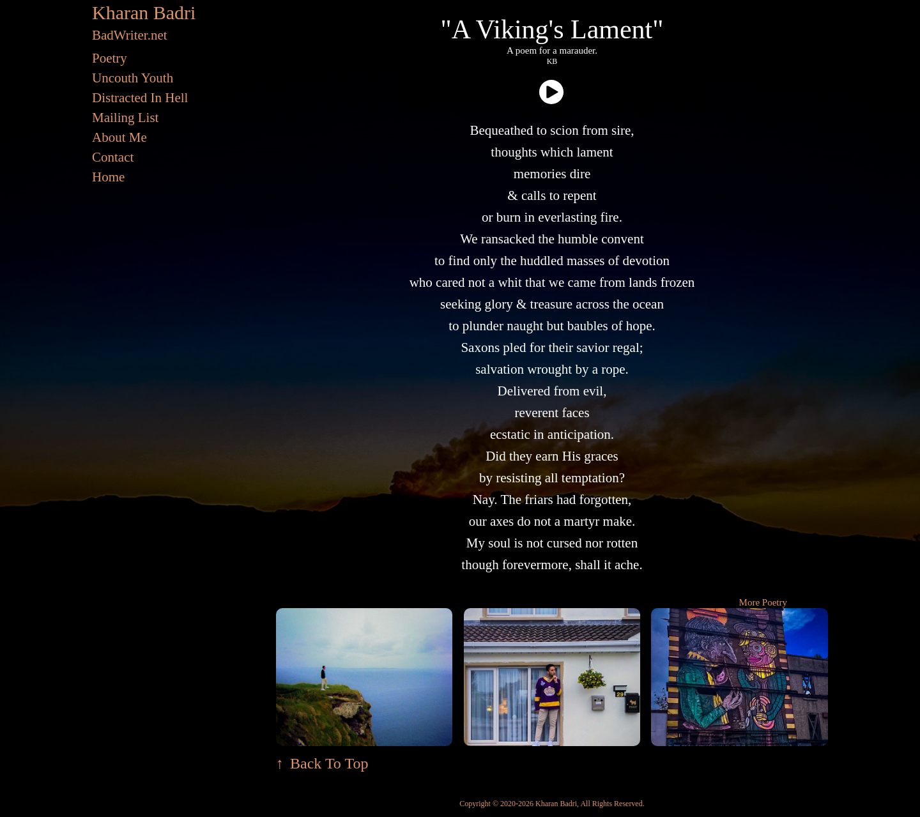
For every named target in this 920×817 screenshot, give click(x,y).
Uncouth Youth (132, 78)
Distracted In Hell (140, 97)
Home (108, 177)
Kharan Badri (143, 12)
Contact (113, 157)
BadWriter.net (129, 35)
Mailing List (125, 117)
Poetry (109, 58)
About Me (119, 137)
